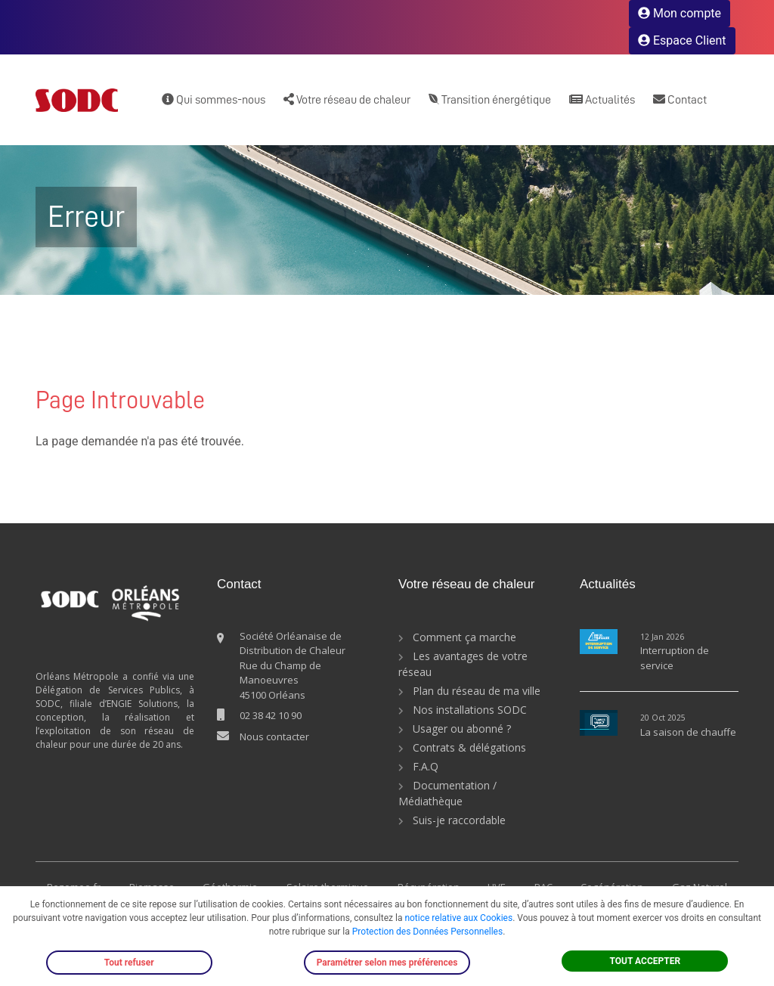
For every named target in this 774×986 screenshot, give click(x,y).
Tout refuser (129, 962)
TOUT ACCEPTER (645, 961)
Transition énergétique (490, 99)
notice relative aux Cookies (458, 918)
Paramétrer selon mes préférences (387, 962)
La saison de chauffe (688, 732)
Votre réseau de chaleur (346, 99)
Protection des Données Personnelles (427, 931)
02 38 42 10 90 (271, 715)
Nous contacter (274, 736)
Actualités (602, 99)
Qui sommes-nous (213, 99)
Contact (680, 99)
